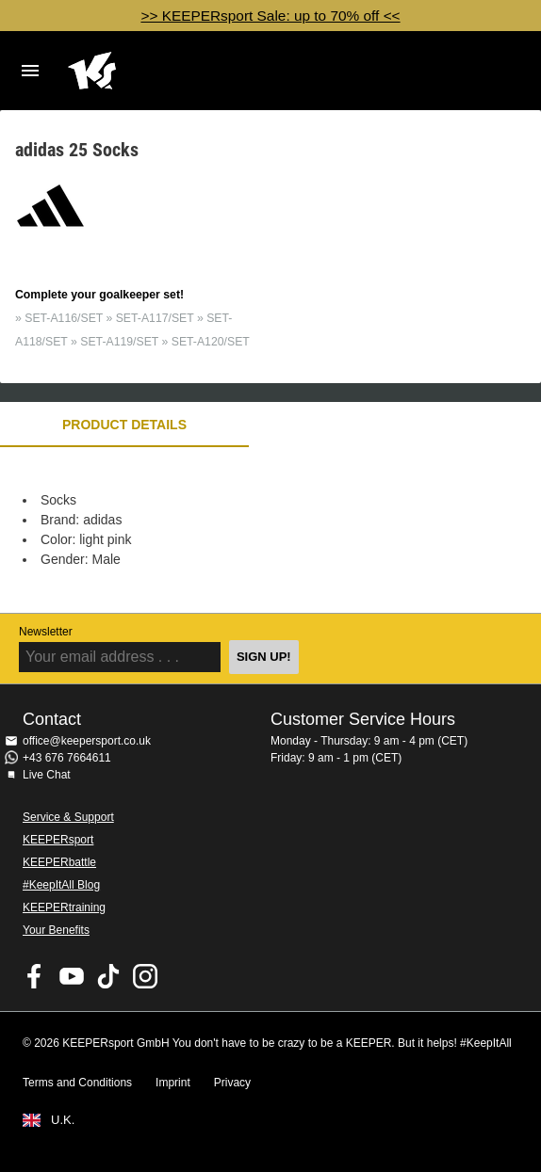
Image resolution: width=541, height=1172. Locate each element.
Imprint (173, 1082)
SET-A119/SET (119, 341)
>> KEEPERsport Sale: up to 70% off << (270, 16)
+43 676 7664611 (67, 757)
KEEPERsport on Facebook (35, 976)
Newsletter (46, 631)
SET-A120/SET (211, 341)
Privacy (232, 1082)
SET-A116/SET (64, 318)
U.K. (62, 1120)
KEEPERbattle (59, 862)
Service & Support (68, 817)
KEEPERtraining (64, 907)
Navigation (30, 70)
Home (251, 70)
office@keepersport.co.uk (87, 740)
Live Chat (47, 774)
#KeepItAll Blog (61, 884)
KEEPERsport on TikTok (108, 976)
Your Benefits (56, 930)
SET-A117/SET (155, 318)
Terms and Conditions (77, 1082)
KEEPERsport (58, 839)
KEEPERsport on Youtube (71, 976)
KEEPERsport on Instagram (145, 976)
